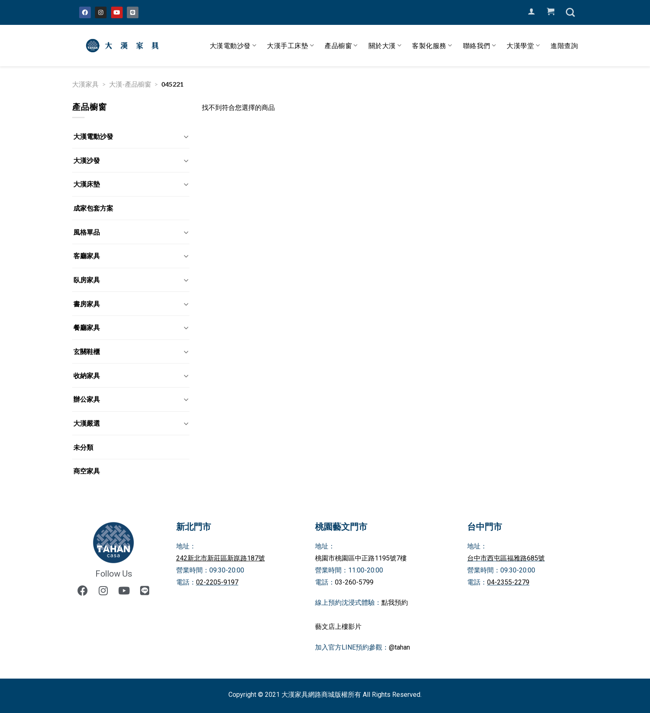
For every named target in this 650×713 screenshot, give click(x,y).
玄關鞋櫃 (86, 351)
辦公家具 (86, 399)
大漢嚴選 (86, 423)
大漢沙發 (86, 160)
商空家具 (86, 471)
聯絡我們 (479, 45)
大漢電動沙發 (233, 45)
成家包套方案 (93, 208)
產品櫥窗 (341, 45)
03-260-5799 (354, 582)
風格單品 (86, 232)
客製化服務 (432, 45)
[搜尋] (570, 12)
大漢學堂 (523, 45)
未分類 (83, 447)
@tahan (399, 647)
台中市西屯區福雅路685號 (506, 558)
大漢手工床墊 (290, 45)
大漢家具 (85, 84)
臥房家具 (86, 280)
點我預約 (394, 602)
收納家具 (86, 375)
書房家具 (86, 304)
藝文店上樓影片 (338, 627)
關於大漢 (385, 45)
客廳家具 (86, 255)
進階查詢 (564, 45)
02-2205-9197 (217, 582)
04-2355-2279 (508, 582)
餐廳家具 (86, 327)
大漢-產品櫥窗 (130, 84)
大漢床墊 (86, 184)
